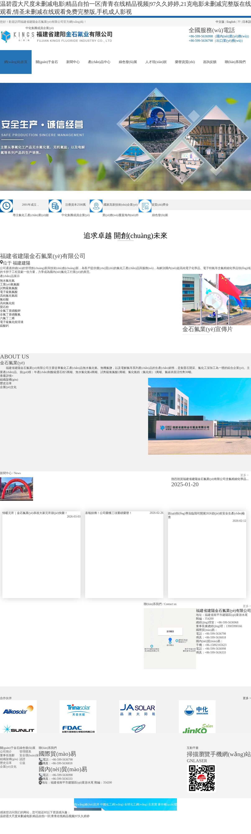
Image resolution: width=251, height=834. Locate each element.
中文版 (220, 21)
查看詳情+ (6, 375)
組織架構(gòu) (9, 379)
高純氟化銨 (7, 303)
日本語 (246, 21)
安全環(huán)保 (29, 755)
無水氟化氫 (7, 280)
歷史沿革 (6, 383)
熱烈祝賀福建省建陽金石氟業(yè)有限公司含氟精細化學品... (209, 479)
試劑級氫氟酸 (9, 288)
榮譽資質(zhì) (185, 62)
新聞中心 (73, 62)
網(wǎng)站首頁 (15, 62)
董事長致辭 (7, 755)
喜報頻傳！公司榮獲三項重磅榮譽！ (108, 513)
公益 (22, 762)
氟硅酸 (4, 299)
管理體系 (25, 751)
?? (239, 21)
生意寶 (152, 804)
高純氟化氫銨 (9, 295)
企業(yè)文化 (8, 387)
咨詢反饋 (209, 62)
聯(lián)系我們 (235, 62)
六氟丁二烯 (7, 318)
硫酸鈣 (4, 325)
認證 (22, 759)
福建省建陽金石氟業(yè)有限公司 (223, 611)
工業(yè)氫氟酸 (9, 284)
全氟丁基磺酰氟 (10, 314)
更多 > (244, 475)
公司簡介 (6, 751)
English (231, 21)
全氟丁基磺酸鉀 (10, 310)
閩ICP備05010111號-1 (194, 804)
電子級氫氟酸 (9, 292)
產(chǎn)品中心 (99, 62)
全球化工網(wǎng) (135, 804)
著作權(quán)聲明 (169, 804)
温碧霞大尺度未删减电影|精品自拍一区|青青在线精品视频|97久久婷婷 (45, 816)
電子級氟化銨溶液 (11, 322)
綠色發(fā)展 (128, 62)
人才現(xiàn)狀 (156, 62)
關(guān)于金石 (47, 62)
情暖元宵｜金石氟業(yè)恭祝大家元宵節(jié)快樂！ (35, 513)
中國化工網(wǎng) (111, 804)
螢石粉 (4, 307)
